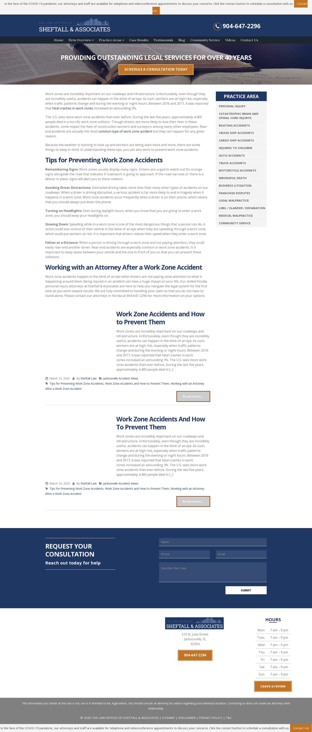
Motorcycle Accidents (237, 170)
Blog (181, 40)
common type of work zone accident (125, 131)
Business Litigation (235, 185)
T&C (229, 718)
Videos (230, 40)
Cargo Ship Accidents (236, 140)
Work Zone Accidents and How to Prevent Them (160, 318)
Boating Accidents (234, 125)
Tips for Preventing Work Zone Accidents (76, 383)
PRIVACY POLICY (210, 718)
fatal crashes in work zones (72, 108)
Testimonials (163, 40)
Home (58, 40)
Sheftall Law (89, 378)
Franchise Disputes (234, 193)
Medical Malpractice (236, 215)
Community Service (205, 40)
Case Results (138, 40)
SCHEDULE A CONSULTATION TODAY (156, 69)
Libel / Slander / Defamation (242, 208)
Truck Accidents (232, 163)
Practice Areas (110, 40)
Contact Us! (301, 728)
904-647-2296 (242, 26)
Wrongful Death (233, 178)
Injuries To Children (235, 148)
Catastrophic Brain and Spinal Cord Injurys (239, 116)
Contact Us (249, 40)
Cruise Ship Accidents (236, 133)
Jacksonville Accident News (120, 378)
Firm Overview (80, 40)
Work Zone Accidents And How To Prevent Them (160, 423)
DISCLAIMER (186, 718)
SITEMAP (169, 718)
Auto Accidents (232, 155)
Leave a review (273, 687)
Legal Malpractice (234, 200)
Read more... (193, 396)
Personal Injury (232, 106)
